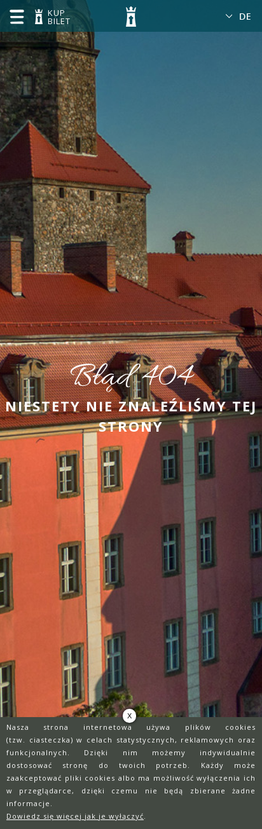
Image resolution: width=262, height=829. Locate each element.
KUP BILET (57, 18)
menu (16, 16)
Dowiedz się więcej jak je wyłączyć (75, 816)
